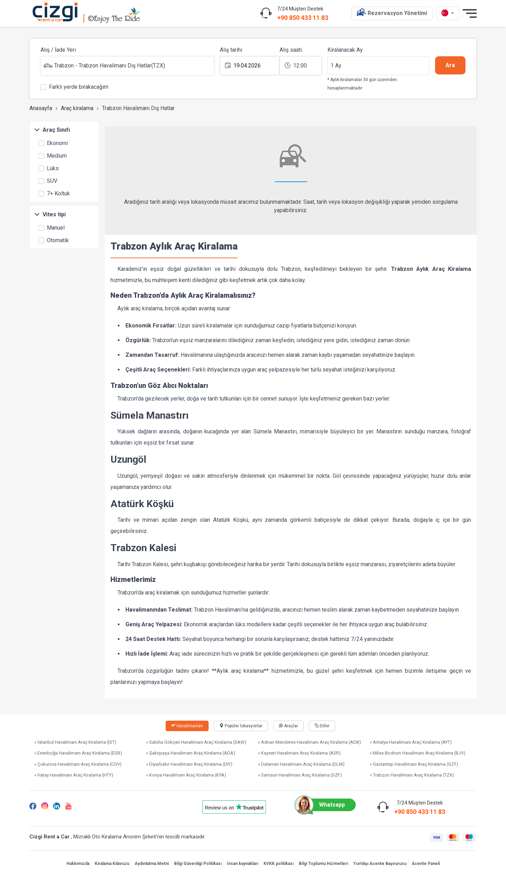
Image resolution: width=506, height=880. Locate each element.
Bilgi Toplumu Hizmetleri (323, 863)
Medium (52, 155)
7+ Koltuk (54, 193)
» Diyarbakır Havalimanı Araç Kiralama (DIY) (189, 764)
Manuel (51, 227)
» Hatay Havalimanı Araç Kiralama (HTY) (73, 775)
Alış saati (291, 49)
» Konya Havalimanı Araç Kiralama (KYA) (186, 775)
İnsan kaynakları (242, 863)
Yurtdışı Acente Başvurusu (379, 863)
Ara (450, 65)
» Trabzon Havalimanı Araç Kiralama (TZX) (412, 775)
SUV (47, 180)
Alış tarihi (231, 49)
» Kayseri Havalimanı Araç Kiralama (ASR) (299, 753)
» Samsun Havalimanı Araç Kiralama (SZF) (300, 775)
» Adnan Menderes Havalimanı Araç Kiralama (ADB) (309, 742)
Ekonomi (53, 142)
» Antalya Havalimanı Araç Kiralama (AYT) (411, 742)
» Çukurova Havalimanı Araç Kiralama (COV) (78, 764)
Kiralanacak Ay (345, 49)
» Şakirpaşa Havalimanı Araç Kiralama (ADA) (190, 753)
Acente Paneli (426, 863)
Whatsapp (323, 805)
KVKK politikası (278, 863)
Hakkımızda (77, 863)
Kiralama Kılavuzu (112, 863)
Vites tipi (50, 214)
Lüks (48, 168)
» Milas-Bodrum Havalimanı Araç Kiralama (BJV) (417, 753)
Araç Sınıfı (52, 130)
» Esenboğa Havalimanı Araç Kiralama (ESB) (78, 753)
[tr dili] (447, 13)
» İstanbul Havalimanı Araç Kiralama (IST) (75, 742)
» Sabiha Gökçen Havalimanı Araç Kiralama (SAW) (196, 742)
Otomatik (53, 240)
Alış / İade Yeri (58, 49)
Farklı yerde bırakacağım (74, 86)
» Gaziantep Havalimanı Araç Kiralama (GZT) (414, 764)
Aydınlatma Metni (152, 863)
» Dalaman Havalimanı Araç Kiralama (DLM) (301, 764)
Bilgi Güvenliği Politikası (198, 863)
